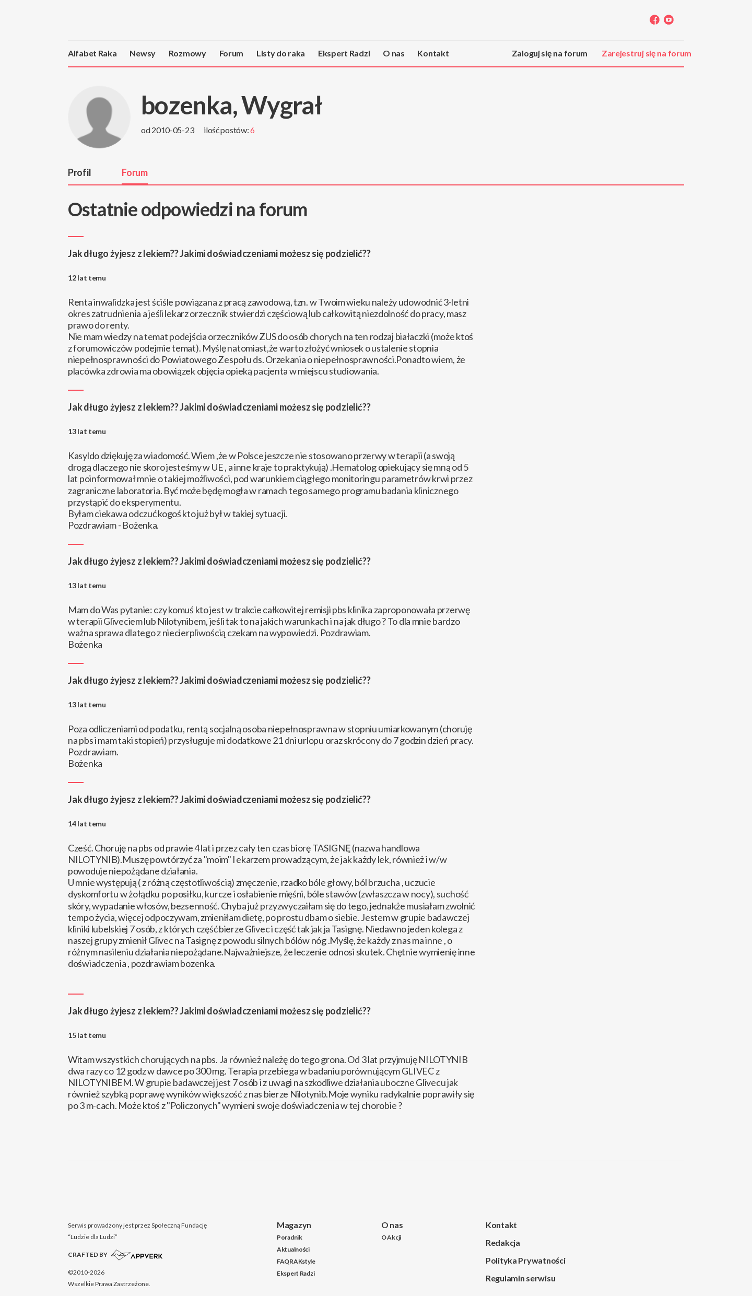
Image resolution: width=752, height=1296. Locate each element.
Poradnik (289, 1237)
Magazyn (294, 1225)
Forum (231, 53)
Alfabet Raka (92, 53)
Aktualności (293, 1249)
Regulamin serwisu (520, 1278)
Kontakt (433, 53)
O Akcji (391, 1237)
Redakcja (503, 1242)
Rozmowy (187, 53)
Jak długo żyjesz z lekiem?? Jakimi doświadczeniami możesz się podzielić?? (219, 253)
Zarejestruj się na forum (646, 53)
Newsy (143, 53)
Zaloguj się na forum (550, 53)
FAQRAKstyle (296, 1261)
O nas (394, 53)
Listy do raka (280, 53)
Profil (79, 172)
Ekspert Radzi (344, 53)
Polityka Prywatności (525, 1260)
